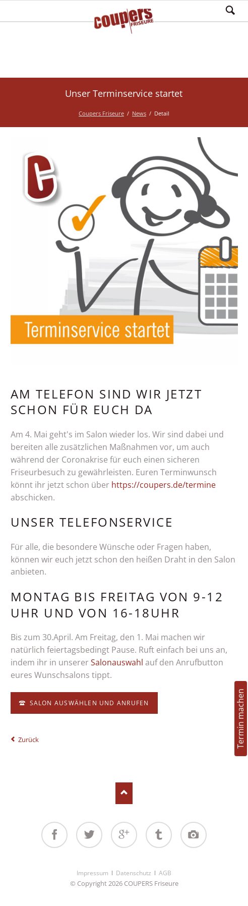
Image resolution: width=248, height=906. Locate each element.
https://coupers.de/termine (163, 484)
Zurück (28, 739)
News (139, 113)
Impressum (92, 873)
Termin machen (240, 719)
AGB (165, 873)
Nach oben (124, 793)
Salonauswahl (118, 662)
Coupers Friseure (101, 113)
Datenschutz (133, 873)
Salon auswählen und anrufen (88, 703)
